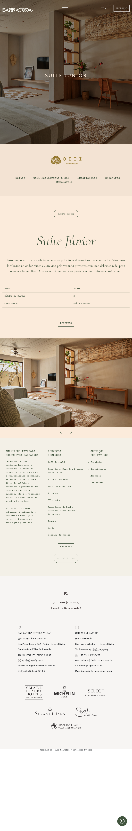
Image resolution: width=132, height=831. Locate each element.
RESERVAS (121, 8)
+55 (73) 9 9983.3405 (32, 660)
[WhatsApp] (122, 821)
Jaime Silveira (61, 750)
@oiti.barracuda (83, 638)
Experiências (87, 178)
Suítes (20, 178)
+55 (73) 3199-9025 (41, 655)
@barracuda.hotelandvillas (32, 638)
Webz (90, 750)
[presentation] (61, 432)
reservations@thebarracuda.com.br (36, 665)
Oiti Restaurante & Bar (51, 178)
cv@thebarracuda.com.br (99, 671)
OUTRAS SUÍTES (66, 214)
